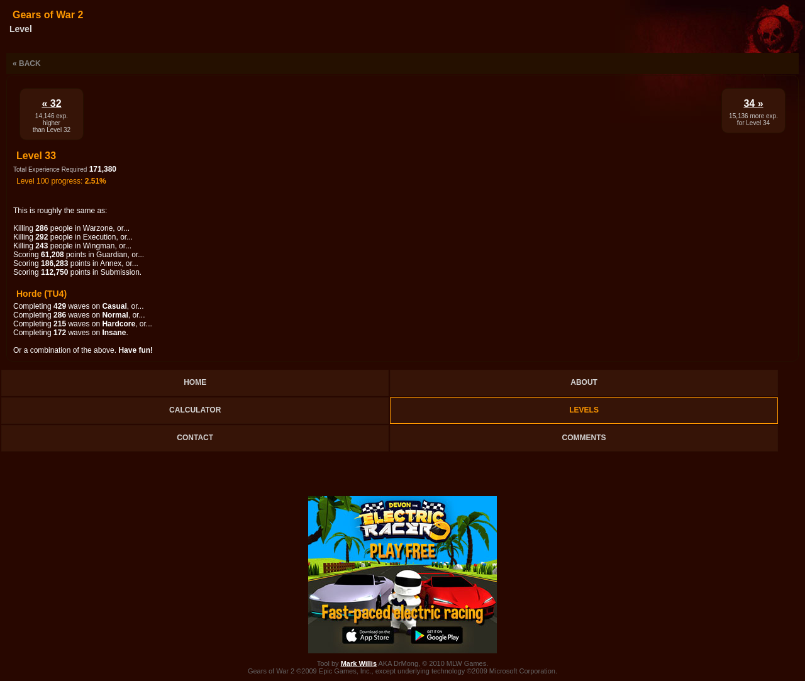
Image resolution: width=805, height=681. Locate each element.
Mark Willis (359, 663)
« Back (27, 63)
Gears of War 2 (48, 14)
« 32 (51, 103)
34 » (753, 103)
